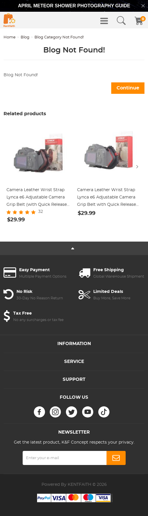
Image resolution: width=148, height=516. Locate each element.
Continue (128, 88)
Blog (25, 37)
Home (10, 37)
